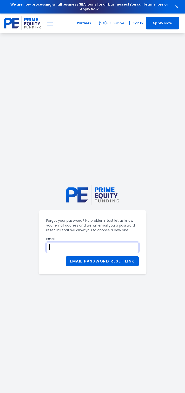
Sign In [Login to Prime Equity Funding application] (137, 23)
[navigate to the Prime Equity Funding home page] (22, 23)
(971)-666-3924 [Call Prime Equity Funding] (111, 23)
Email (50, 238)
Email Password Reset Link (102, 261)
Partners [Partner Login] (84, 23)
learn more (154, 4)
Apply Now (162, 23)
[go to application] (162, 23)
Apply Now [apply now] (89, 9)
